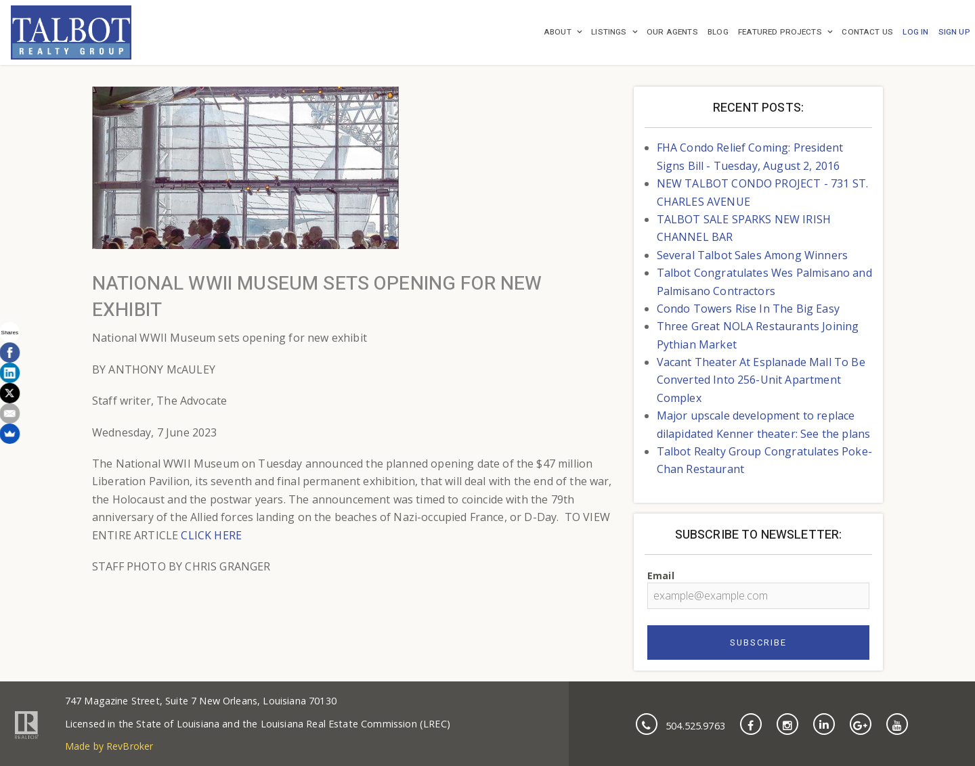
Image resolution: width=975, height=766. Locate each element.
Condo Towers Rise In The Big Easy (748, 308)
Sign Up (954, 32)
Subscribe (758, 642)
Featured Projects (780, 32)
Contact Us (867, 32)
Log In (915, 32)
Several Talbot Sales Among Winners (752, 255)
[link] (71, 32)
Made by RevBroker (109, 746)
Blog (718, 32)
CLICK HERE (211, 535)
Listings (608, 32)
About (557, 32)
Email (758, 589)
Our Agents (672, 32)
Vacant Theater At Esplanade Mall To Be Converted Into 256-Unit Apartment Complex (761, 380)
